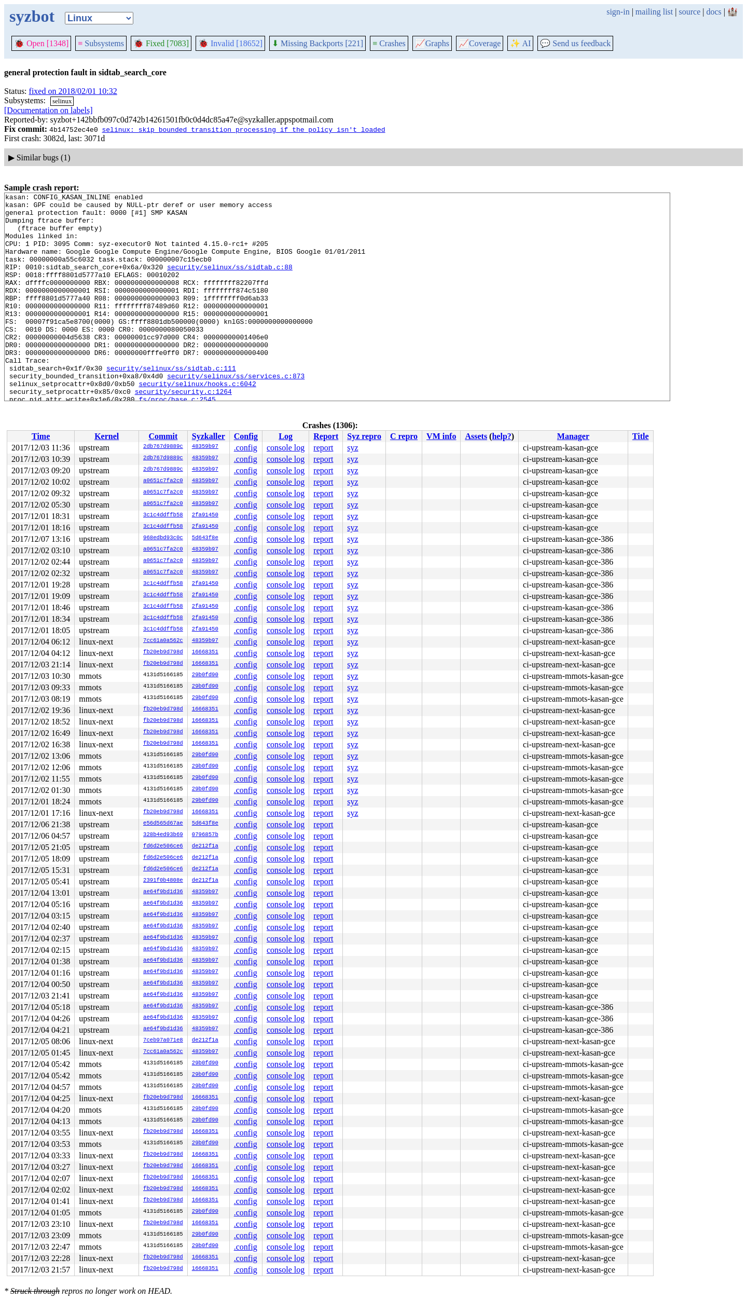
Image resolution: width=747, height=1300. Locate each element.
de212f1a (205, 846)
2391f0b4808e (163, 880)
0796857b (205, 835)
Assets (476, 436)
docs (713, 11)
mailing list (654, 11)
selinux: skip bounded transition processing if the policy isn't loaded (243, 129)
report (323, 447)
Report (325, 436)
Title (640, 436)
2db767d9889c (163, 446)
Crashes (389, 43)
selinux (62, 101)
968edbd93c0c (163, 538)
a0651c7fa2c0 (163, 481)
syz (352, 447)
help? (501, 436)
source (690, 11)
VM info (441, 436)
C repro (404, 436)
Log (286, 436)
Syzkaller (208, 436)
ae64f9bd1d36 (163, 892)
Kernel (106, 436)
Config (246, 436)
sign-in (617, 11)
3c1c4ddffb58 (163, 515)
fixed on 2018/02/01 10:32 (73, 91)
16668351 (205, 652)
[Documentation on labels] (48, 110)
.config (245, 447)
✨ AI (520, 43)
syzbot (31, 16)
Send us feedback (575, 43)
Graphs (432, 43)
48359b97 (205, 446)
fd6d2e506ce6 (163, 846)
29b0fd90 (205, 675)
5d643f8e (205, 538)
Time (41, 436)
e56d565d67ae (163, 823)
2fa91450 (205, 515)
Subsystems (101, 43)
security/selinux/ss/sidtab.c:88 (230, 282)
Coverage (480, 43)
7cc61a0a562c (163, 641)
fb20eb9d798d (163, 652)
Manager (573, 436)
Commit (162, 436)
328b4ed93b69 (163, 835)
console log (286, 447)
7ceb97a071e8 (163, 1040)
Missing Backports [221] (317, 43)
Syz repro (364, 436)
